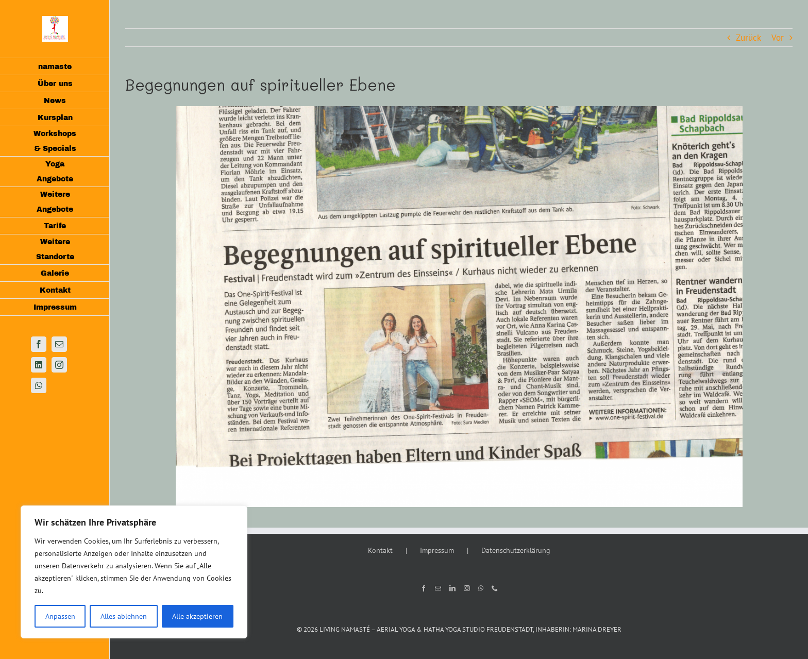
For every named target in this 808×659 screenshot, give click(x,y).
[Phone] (495, 588)
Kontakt (380, 550)
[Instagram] (467, 588)
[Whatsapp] (480, 588)
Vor (777, 37)
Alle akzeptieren (197, 616)
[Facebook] (423, 588)
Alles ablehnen (123, 616)
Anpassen (60, 616)
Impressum (437, 550)
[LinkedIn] (452, 588)
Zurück (748, 37)
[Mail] (438, 588)
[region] (134, 571)
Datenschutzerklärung (515, 550)
